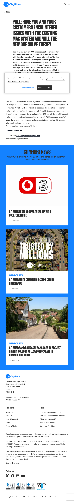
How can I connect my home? (51, 412)
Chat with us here (12, 463)
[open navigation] (69, 4)
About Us (9, 412)
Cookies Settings (28, 87)
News (8, 423)
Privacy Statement (11, 497)
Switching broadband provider (28, 136)
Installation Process (47, 423)
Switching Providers (47, 426)
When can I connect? (48, 419)
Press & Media (11, 426)
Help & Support (12, 419)
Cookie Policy (22, 497)
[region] (37, 83)
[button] (65, 4)
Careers (9, 416)
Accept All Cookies (44, 87)
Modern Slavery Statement (48, 497)
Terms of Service (33, 497)
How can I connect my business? (52, 416)
